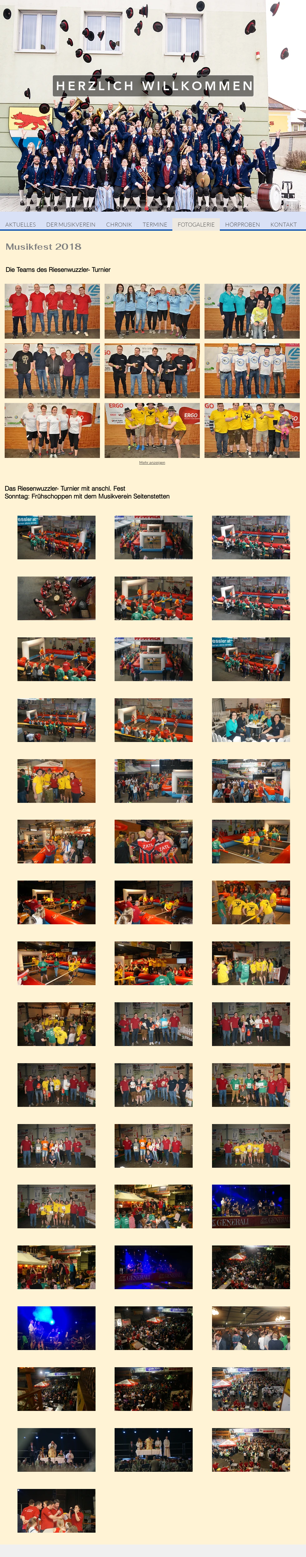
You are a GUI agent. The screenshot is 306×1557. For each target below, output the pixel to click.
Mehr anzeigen (152, 462)
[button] (52, 311)
